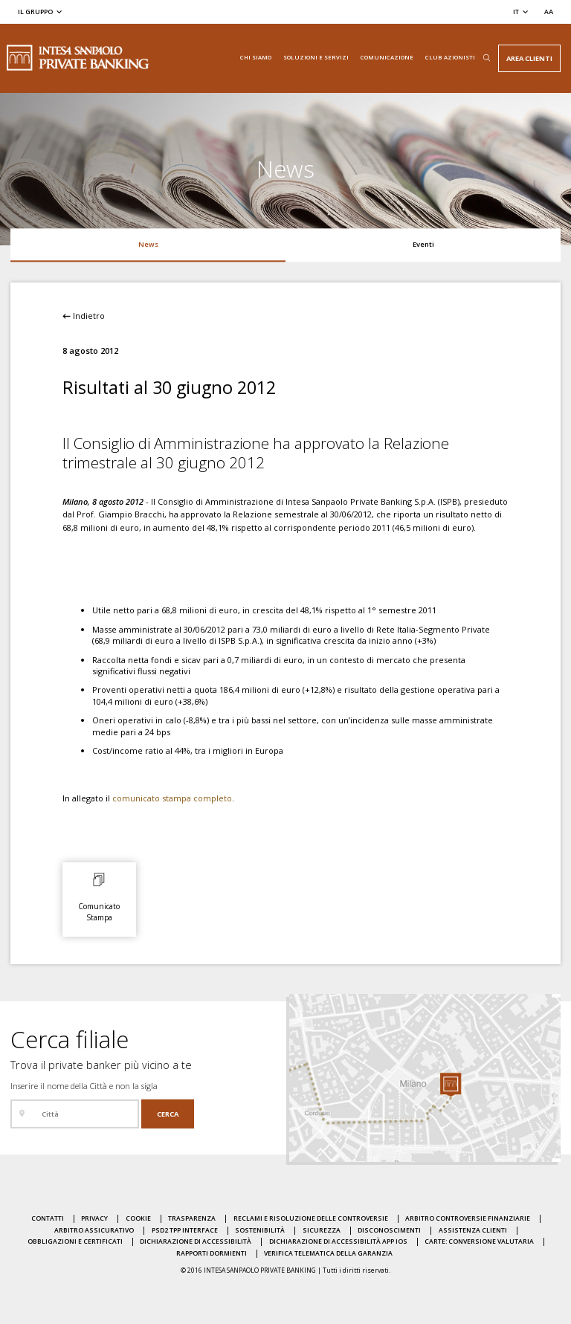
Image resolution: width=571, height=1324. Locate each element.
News (148, 244)
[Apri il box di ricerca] (487, 58)
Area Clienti (529, 58)
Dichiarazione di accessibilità (195, 1241)
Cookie (138, 1218)
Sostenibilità (260, 1230)
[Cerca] (167, 1113)
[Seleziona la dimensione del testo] (549, 11)
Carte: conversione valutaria (479, 1241)
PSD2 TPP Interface (185, 1230)
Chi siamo (255, 57)
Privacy (94, 1218)
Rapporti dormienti (211, 1253)
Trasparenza (192, 1218)
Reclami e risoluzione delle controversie (310, 1218)
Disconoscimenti (389, 1230)
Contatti (47, 1218)
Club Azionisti (450, 57)
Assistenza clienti (473, 1230)
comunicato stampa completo (172, 798)
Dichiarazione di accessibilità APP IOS (338, 1241)
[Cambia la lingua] (521, 11)
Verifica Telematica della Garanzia (328, 1253)
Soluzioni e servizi (316, 57)
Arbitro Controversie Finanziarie (467, 1218)
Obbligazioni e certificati (75, 1241)
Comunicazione (387, 57)
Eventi (423, 244)
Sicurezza (322, 1230)
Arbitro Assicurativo (94, 1230)
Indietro (83, 315)
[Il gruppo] (40, 11)
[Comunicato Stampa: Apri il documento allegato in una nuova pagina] (99, 896)
